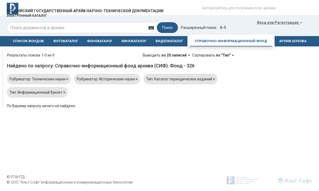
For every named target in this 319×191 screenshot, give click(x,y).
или (279, 22)
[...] (76, 27)
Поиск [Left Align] (167, 27)
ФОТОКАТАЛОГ (65, 41)
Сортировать (213, 55)
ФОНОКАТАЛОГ (99, 41)
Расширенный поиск (198, 27)
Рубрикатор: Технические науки (39, 79)
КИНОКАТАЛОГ (133, 41)
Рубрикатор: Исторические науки (107, 79)
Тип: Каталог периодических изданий (180, 79)
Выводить (167, 55)
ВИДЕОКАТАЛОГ (169, 41)
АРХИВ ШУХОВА (293, 41)
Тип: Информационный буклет (37, 92)
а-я (223, 27)
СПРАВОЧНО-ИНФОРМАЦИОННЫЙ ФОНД (231, 41)
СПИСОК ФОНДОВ (28, 41)
